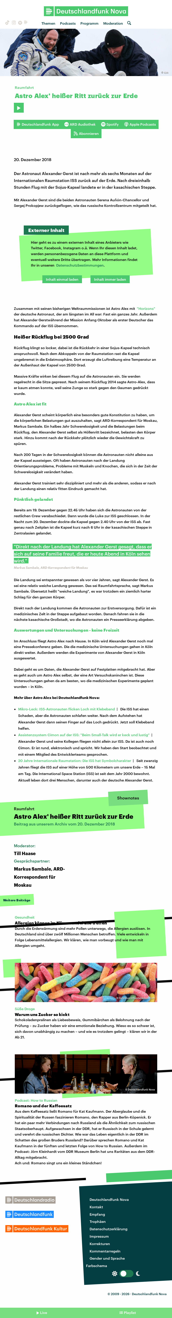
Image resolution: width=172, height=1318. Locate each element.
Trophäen (98, 1221)
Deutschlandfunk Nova (109, 1199)
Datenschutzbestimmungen (80, 265)
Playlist (130, 1312)
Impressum (99, 1236)
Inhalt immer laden (110, 279)
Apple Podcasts (140, 124)
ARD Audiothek (80, 124)
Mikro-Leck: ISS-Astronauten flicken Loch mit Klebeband (66, 709)
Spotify (110, 124)
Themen (48, 23)
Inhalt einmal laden (62, 279)
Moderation (113, 23)
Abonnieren (86, 133)
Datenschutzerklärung (108, 1229)
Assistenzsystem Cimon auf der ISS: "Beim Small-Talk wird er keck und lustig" (84, 735)
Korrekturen (100, 1243)
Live (43, 1312)
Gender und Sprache (107, 1258)
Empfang (97, 1214)
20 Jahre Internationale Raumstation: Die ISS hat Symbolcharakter (74, 760)
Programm (89, 23)
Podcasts (68, 23)
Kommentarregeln (105, 1251)
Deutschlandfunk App (37, 124)
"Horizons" (146, 308)
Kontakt (96, 1207)
